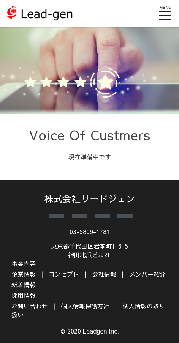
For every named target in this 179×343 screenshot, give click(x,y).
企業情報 (23, 274)
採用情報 (23, 295)
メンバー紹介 (147, 274)
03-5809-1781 (90, 231)
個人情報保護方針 (85, 306)
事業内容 (23, 263)
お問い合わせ (29, 306)
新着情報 (23, 284)
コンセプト (64, 274)
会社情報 (104, 274)
